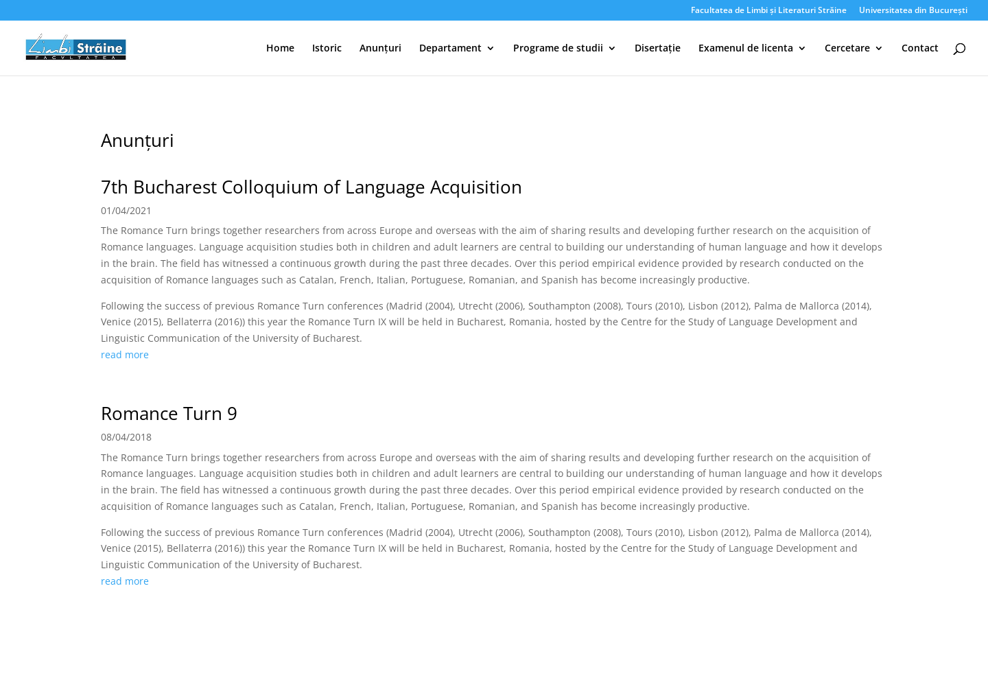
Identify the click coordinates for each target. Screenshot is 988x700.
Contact (920, 48)
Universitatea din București (913, 11)
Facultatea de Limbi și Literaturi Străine (769, 11)
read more (125, 354)
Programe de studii (558, 48)
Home (280, 48)
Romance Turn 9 (169, 413)
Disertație (658, 48)
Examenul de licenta (745, 48)
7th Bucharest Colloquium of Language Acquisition (311, 186)
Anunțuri (380, 48)
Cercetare (847, 48)
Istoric (327, 48)
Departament (450, 48)
